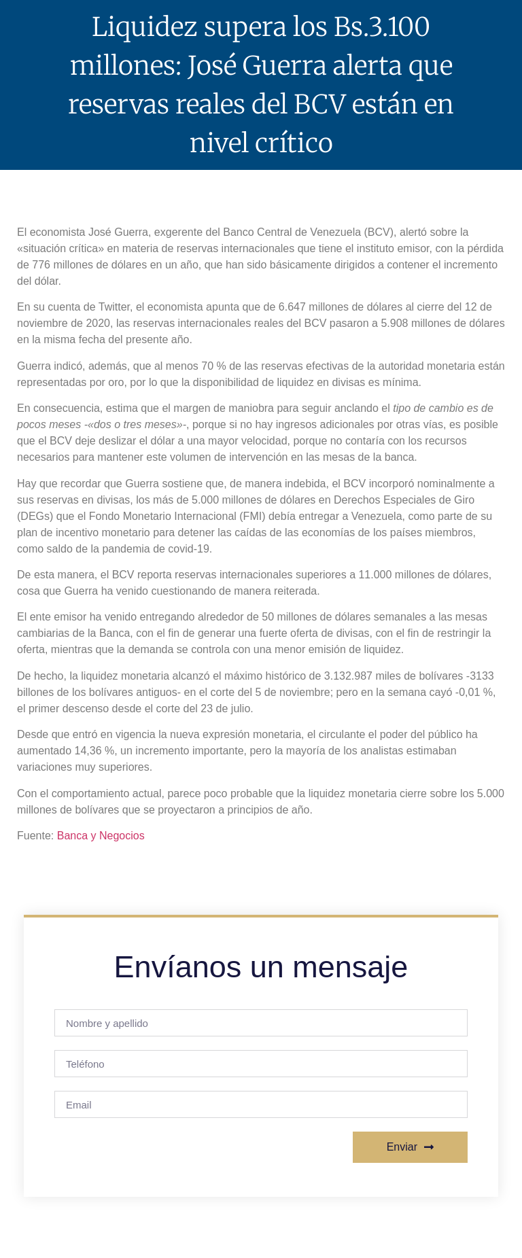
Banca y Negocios (101, 835)
